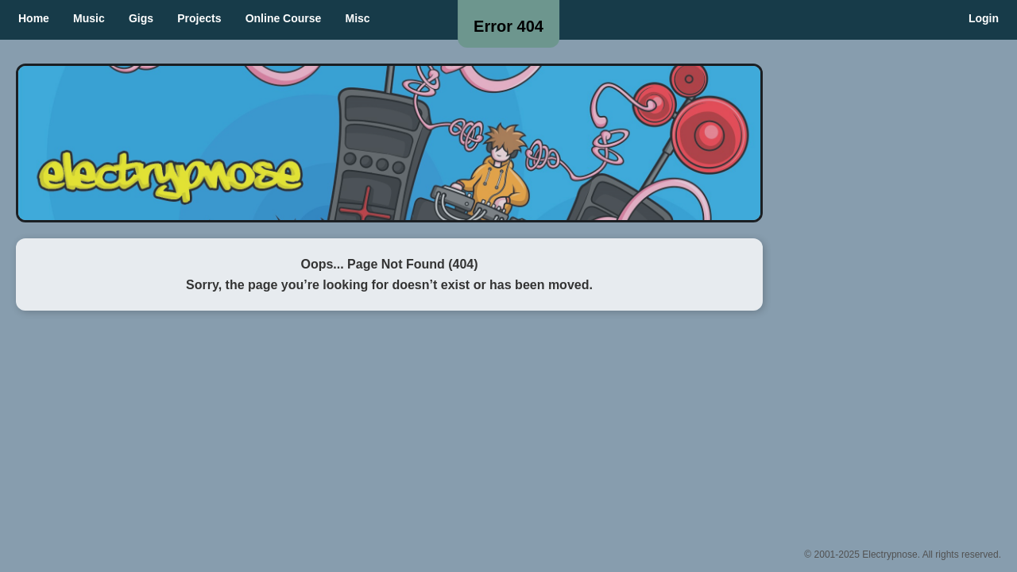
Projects (199, 18)
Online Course (284, 18)
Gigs (141, 18)
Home (33, 18)
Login (984, 18)
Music (89, 18)
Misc (358, 18)
